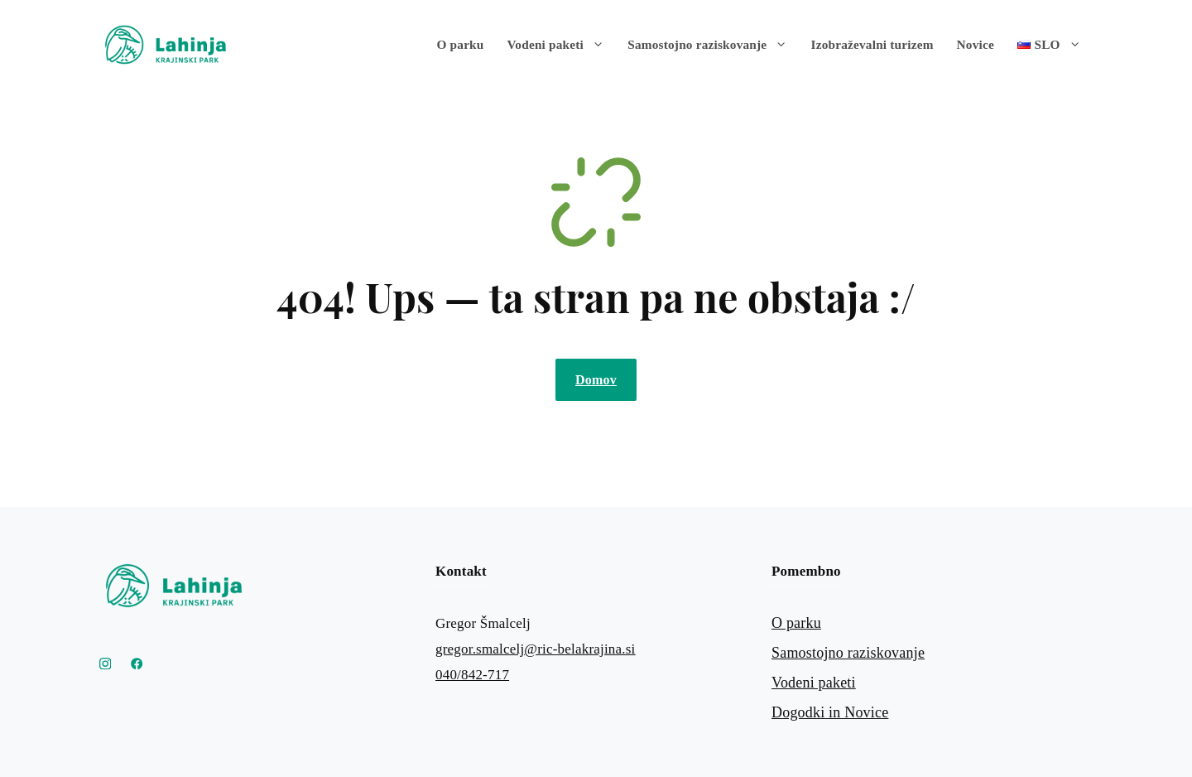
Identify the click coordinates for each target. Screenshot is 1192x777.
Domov (596, 380)
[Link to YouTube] (136, 663)
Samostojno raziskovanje (713, 45)
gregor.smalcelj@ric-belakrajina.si (535, 649)
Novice (975, 44)
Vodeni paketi (562, 45)
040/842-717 (472, 675)
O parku (460, 44)
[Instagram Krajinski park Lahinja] (105, 663)
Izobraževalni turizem (872, 44)
